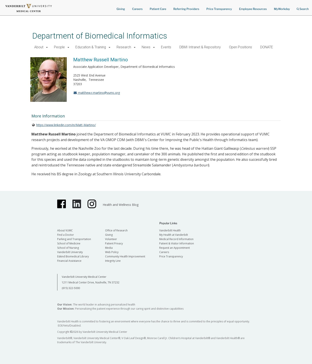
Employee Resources (253, 9)
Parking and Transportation (74, 239)
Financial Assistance (69, 261)
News (146, 47)
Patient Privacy (114, 243)
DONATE (266, 47)
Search (303, 7)
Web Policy (112, 252)
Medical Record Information (176, 239)
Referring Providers (186, 9)
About (38, 47)
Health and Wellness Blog (120, 205)
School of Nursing (68, 248)
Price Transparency (219, 9)
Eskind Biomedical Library (73, 256)
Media (109, 248)
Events (166, 47)
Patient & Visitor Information (176, 243)
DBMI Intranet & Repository (200, 47)
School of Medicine (68, 243)
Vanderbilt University (70, 252)
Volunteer (111, 239)
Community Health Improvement (125, 256)
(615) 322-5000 (71, 288)
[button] (47, 47)
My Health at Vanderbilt (173, 235)
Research (124, 47)
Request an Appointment (174, 248)
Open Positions (240, 47)
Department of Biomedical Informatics (99, 36)
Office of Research (116, 230)
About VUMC (65, 230)
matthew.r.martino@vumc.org (96, 93)
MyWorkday (282, 9)
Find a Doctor (65, 235)
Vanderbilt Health (170, 230)
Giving (121, 9)
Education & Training (90, 47)
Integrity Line (113, 261)
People (59, 47)
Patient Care (158, 9)
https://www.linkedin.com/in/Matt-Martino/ (66, 125)
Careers (137, 9)
